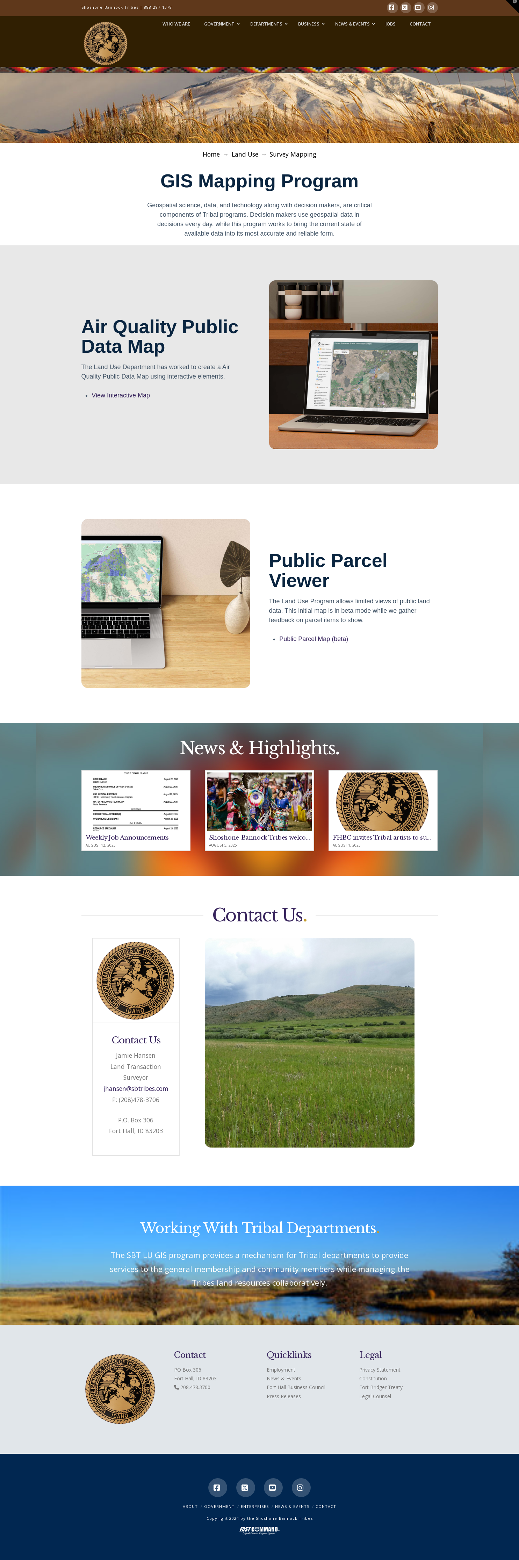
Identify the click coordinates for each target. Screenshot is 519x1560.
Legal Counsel (375, 1396)
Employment (281, 1369)
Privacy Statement (380, 1369)
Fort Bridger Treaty (381, 1387)
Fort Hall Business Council (296, 1387)
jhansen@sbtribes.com (135, 1088)
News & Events (284, 1378)
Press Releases (284, 1396)
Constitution (373, 1378)
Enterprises (255, 1506)
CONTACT (326, 1506)
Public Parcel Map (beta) (313, 638)
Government (219, 1506)
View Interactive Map (121, 395)
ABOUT (190, 1506)
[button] (512, 6)
